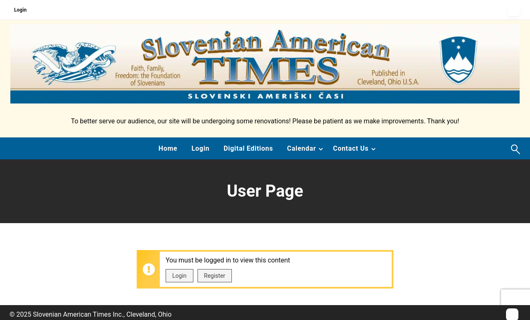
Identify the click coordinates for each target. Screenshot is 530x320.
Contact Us (351, 148)
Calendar (301, 148)
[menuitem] (168, 148)
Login (20, 10)
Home (168, 148)
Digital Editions (248, 148)
